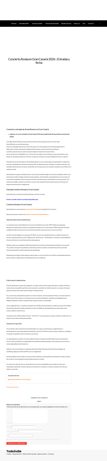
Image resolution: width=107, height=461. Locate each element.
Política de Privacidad (29, 454)
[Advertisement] (53, 42)
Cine (84, 23)
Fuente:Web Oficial (12, 387)
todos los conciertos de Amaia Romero (37, 214)
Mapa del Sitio (17, 454)
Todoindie (13, 451)
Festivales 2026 (23, 23)
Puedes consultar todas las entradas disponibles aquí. (22, 199)
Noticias (13, 23)
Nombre (8, 427)
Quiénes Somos (42, 454)
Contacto (91, 23)
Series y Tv (77, 23)
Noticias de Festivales (52, 23)
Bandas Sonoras (66, 23)
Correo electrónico (12, 431)
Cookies (9, 454)
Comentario (9, 423)
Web (7, 435)
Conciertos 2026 (37, 23)
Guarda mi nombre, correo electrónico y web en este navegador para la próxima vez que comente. (33, 439)
